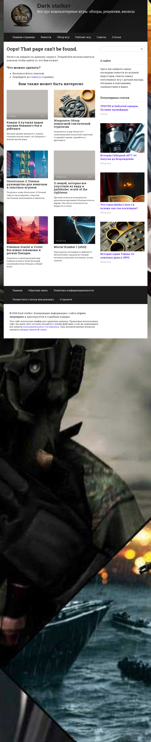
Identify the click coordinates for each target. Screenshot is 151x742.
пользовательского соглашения (41, 326)
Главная (17, 290)
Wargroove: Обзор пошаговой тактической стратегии (72, 123)
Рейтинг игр (83, 37)
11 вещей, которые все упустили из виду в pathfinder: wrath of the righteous (70, 187)
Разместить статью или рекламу (33, 299)
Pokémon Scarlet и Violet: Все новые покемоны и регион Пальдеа (25, 250)
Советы (101, 37)
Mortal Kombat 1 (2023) (70, 247)
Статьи (116, 37)
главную (35, 76)
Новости (46, 37)
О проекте (66, 299)
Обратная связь (38, 290)
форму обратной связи (34, 329)
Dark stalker (54, 6)
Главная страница (24, 37)
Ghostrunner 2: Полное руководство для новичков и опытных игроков (27, 184)
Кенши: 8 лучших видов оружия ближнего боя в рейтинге (25, 125)
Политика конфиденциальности (74, 290)
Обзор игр (63, 37)
